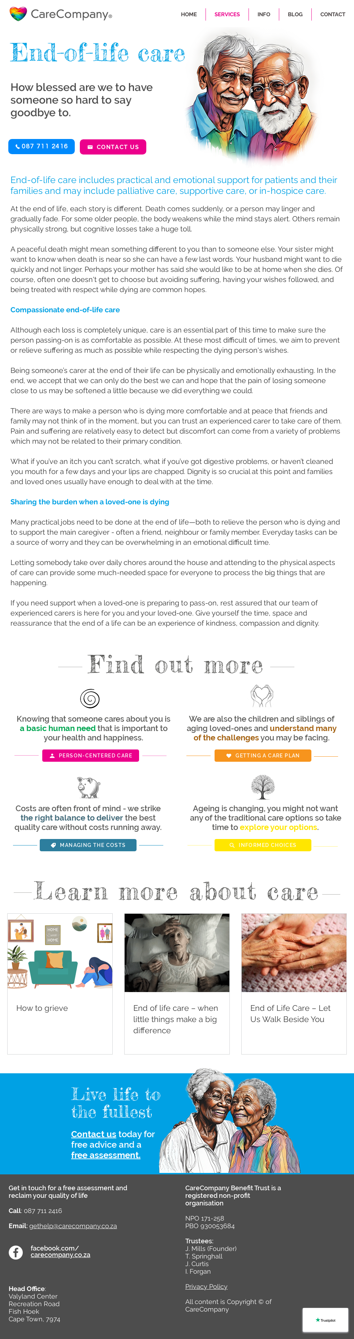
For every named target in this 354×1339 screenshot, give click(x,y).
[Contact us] (112, 147)
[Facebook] (16, 1252)
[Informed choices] (262, 845)
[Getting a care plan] (262, 755)
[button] (41, 146)
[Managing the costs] (88, 845)
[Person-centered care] (90, 755)
